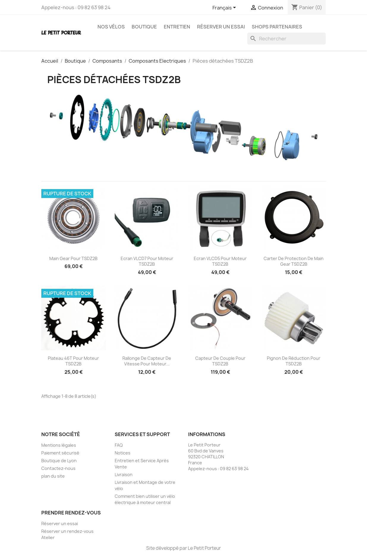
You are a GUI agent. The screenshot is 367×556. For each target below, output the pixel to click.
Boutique (144, 26)
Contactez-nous (58, 468)
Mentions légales (58, 445)
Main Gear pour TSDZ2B (73, 258)
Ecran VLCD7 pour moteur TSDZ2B (147, 261)
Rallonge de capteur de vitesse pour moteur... (146, 361)
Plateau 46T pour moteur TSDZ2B (73, 361)
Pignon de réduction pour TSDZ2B (293, 361)
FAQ (119, 445)
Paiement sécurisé (60, 453)
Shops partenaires (277, 26)
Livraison (124, 474)
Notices (122, 453)
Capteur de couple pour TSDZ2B (220, 361)
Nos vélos (111, 26)
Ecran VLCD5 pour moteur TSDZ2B (220, 261)
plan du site (53, 476)
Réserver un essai (221, 26)
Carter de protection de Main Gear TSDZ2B (294, 261)
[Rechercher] (286, 39)
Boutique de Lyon (59, 460)
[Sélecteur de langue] (225, 8)
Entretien (177, 26)
